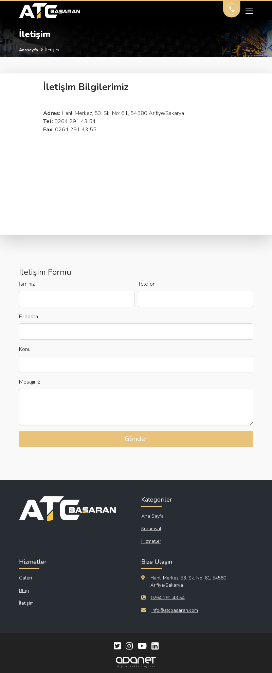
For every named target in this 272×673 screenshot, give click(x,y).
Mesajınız (29, 382)
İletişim (26, 603)
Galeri (25, 578)
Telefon (147, 284)
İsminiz (27, 284)
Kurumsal (151, 528)
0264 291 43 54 (168, 597)
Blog (24, 590)
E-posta (28, 316)
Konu (25, 349)
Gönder (136, 438)
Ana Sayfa (152, 516)
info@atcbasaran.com (174, 610)
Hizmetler (151, 541)
